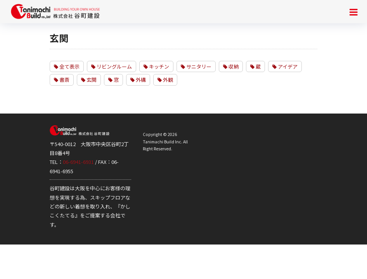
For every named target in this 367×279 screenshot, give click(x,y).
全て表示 (67, 66)
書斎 (61, 79)
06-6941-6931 (78, 161)
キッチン (156, 66)
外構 (138, 79)
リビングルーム (111, 66)
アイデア (285, 66)
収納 (231, 66)
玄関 (89, 79)
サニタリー (196, 66)
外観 (165, 79)
